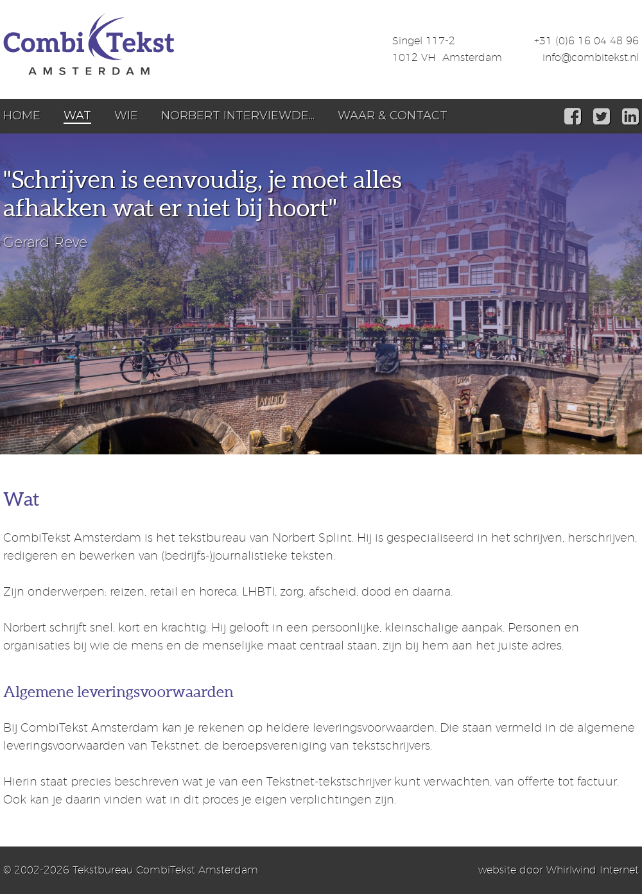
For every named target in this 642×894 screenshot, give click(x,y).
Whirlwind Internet (592, 870)
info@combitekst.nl (590, 58)
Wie (126, 115)
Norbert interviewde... (238, 115)
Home (21, 115)
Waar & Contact (392, 115)
